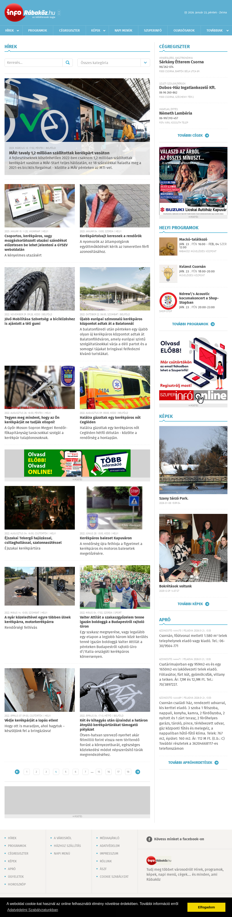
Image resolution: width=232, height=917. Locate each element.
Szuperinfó (153, 30)
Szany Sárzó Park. (173, 498)
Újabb (17, 772)
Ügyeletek (16, 876)
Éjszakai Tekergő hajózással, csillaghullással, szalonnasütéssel (33, 540)
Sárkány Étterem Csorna (181, 62)
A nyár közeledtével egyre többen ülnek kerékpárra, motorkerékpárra (38, 620)
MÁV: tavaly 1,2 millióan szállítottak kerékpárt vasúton (59, 153)
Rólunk (106, 861)
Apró (12, 869)
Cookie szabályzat (114, 876)
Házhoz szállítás (67, 845)
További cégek (190, 135)
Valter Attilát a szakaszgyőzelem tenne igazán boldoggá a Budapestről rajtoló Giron (112, 622)
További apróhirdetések (190, 763)
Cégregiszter (69, 30)
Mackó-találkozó (193, 239)
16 (108, 772)
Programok (37, 30)
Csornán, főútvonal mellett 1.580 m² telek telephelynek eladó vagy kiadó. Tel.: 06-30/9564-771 (193, 641)
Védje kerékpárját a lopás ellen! (31, 720)
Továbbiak (215, 30)
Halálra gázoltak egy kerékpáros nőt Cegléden (110, 420)
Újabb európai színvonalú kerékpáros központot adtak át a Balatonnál (111, 321)
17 (118, 772)
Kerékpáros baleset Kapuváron (106, 538)
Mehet (67, 63)
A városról (63, 838)
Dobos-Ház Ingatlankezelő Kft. (187, 88)
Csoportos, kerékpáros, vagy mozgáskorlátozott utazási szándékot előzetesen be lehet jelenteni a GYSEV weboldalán (36, 243)
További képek (190, 604)
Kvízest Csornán (192, 267)
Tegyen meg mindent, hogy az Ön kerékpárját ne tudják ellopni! (32, 420)
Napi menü (62, 853)
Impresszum (109, 853)
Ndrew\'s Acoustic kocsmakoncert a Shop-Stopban (199, 298)
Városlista (59, 13)
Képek (95, 30)
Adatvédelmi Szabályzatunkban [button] (32, 910)
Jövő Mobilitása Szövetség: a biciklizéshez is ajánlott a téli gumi (40, 321)
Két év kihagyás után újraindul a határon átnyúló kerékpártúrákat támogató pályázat (114, 725)
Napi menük (123, 30)
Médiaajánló (109, 838)
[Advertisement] (77, 799)
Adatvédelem (110, 845)
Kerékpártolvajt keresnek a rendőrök (111, 236)
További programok (190, 324)
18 (128, 772)
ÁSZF (103, 869)
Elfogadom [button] (206, 907)
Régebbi (138, 772)
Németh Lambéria (175, 113)
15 (99, 772)
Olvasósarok (184, 30)
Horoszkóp (17, 884)
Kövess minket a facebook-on (179, 839)
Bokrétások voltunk (175, 586)
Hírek (9, 30)
